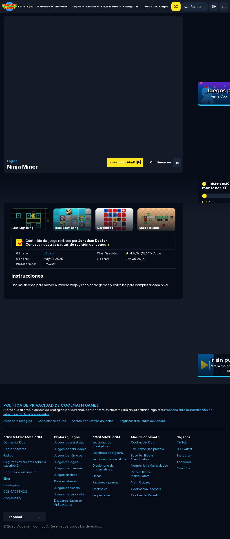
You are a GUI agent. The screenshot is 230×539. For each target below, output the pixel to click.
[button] (176, 6)
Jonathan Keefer (92, 241)
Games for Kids (14, 442)
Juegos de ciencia (67, 488)
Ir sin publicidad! (125, 162)
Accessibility (12, 498)
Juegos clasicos (65, 475)
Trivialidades (109, 6)
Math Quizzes (140, 482)
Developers (11, 485)
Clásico (91, 6)
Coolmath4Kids (142, 442)
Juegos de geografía (69, 494)
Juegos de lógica (66, 462)
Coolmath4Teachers (146, 489)
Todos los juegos (155, 6)
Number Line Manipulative (149, 466)
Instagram (184, 455)
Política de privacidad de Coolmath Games (51, 405)
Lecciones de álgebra (108, 453)
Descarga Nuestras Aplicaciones (68, 502)
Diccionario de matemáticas (103, 467)
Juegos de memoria (68, 468)
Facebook (184, 462)
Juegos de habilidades (70, 449)
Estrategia (25, 6)
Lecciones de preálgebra (102, 444)
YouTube (183, 468)
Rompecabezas (65, 481)
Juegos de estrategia (69, 442)
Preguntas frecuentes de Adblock (142, 421)
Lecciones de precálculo (110, 459)
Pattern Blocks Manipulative (141, 474)
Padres (8, 455)
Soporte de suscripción (20, 472)
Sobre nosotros (14, 449)
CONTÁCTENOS (15, 492)
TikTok (182, 442)
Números (61, 6)
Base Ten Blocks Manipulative (142, 457)
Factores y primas (105, 482)
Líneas (97, 476)
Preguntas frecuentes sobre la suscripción (24, 464)
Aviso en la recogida (17, 421)
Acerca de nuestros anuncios (92, 421)
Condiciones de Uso (52, 421)
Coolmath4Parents (145, 495)
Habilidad (43, 6)
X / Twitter (184, 449)
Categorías (131, 6)
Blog (6, 479)
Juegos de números (68, 455)
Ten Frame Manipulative (148, 449)
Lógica (76, 6)
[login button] (223, 6)
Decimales (100, 489)
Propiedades (102, 495)
